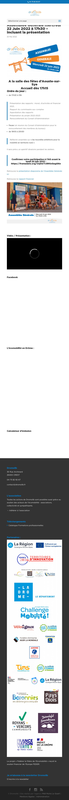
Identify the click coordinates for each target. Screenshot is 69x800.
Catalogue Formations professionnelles (26, 525)
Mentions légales (27, 796)
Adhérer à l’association (19, 510)
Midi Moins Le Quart (51, 793)
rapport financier (26, 179)
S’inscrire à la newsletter (18, 779)
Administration (42, 796)
